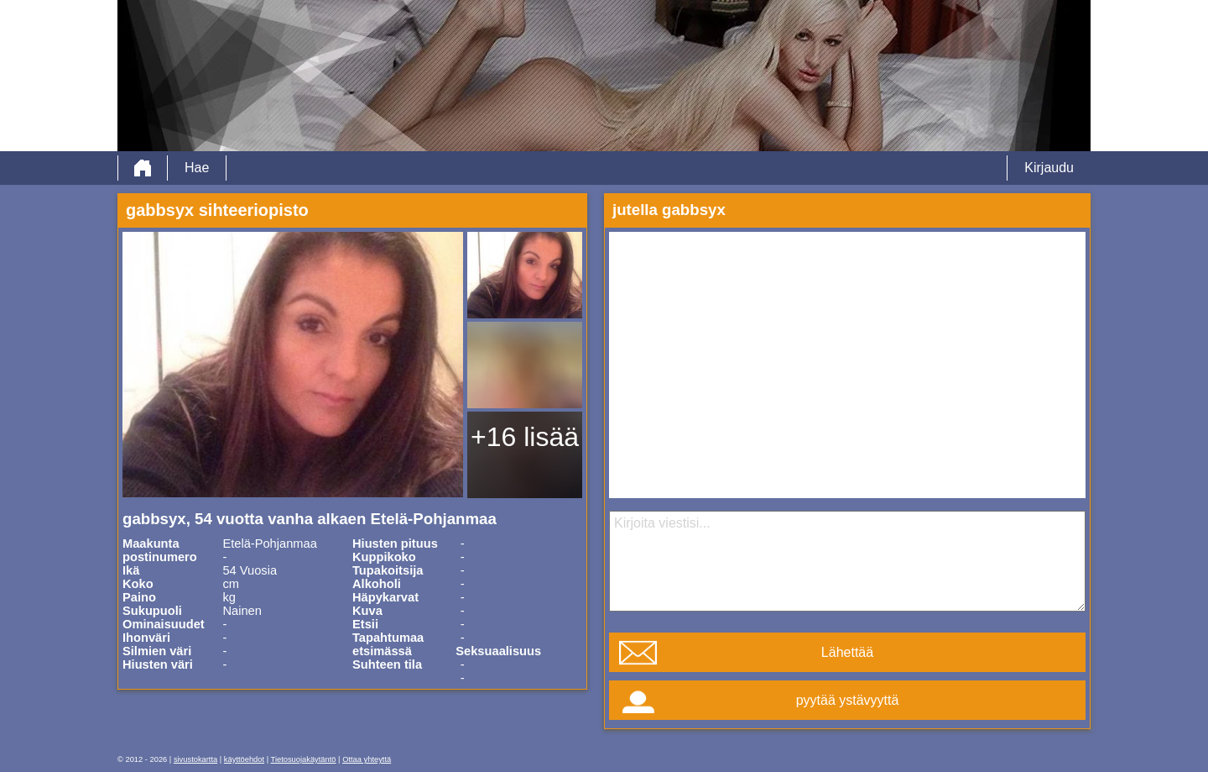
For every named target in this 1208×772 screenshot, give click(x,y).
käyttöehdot (244, 759)
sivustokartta (195, 759)
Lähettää (847, 652)
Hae (197, 167)
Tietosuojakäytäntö (303, 759)
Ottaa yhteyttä (366, 759)
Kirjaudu (1049, 167)
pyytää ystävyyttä (847, 700)
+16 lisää (525, 437)
